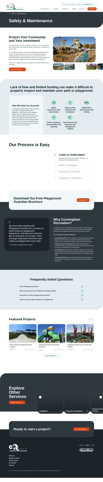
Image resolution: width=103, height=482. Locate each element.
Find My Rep (71, 4)
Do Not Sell (12, 467)
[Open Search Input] (93, 4)
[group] (59, 67)
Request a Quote (64, 4)
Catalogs (77, 4)
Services (13, 13)
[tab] (17, 345)
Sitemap (11, 469)
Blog (81, 4)
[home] (9, 13)
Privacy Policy (13, 464)
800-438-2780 (87, 4)
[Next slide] (92, 324)
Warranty (12, 460)
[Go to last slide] (89, 324)
